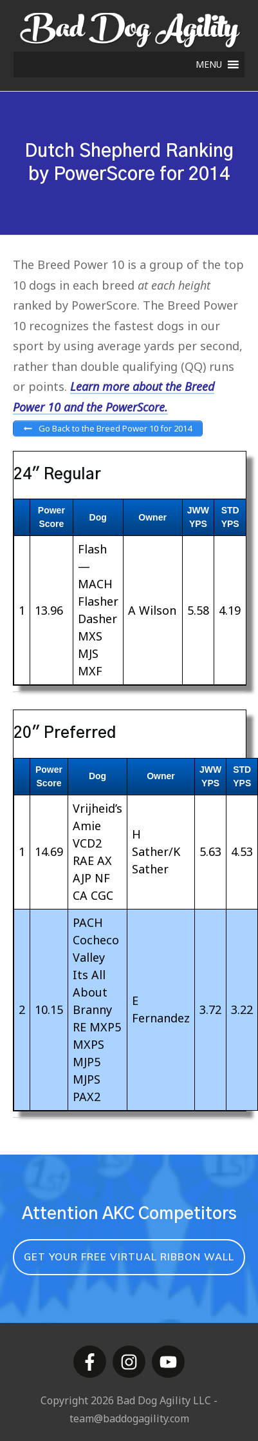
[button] (209, 64)
